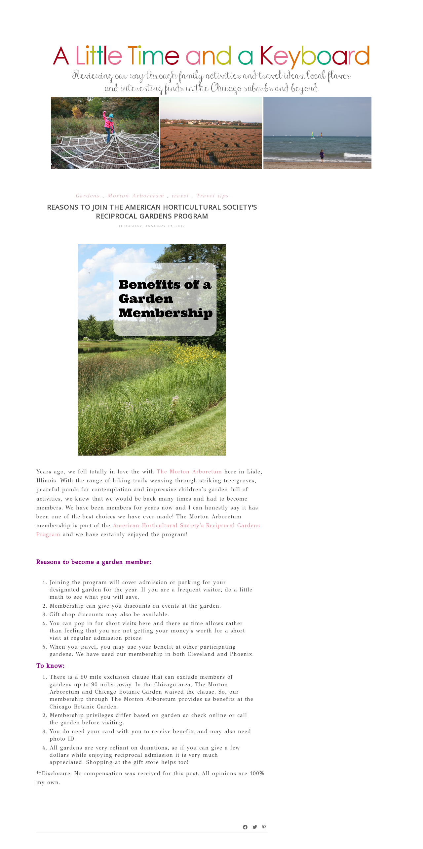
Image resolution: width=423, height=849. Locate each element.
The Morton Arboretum (189, 471)
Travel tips (212, 195)
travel (181, 195)
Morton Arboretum (137, 195)
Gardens (88, 195)
